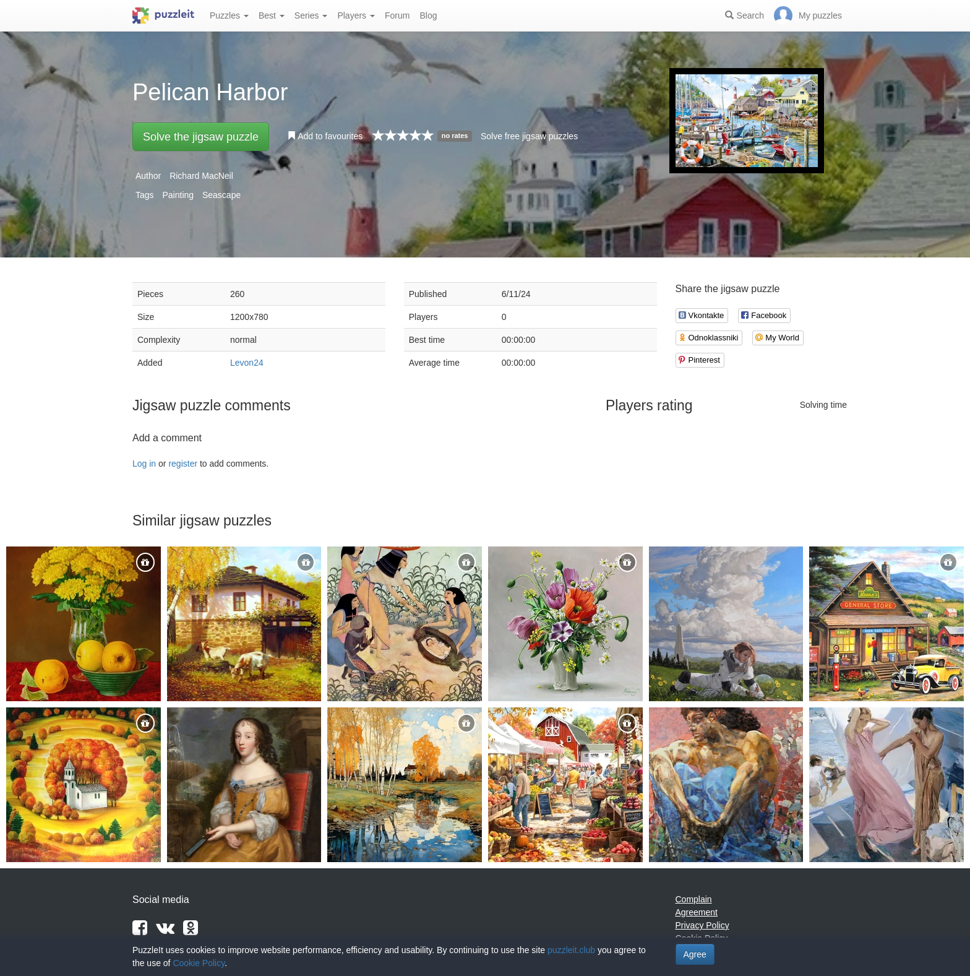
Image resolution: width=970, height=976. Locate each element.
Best (272, 15)
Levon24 (247, 363)
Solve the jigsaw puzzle (201, 137)
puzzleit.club (571, 950)
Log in (144, 464)
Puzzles (229, 15)
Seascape (221, 195)
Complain (694, 899)
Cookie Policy (199, 963)
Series (311, 15)
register (182, 464)
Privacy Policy (702, 925)
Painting (178, 195)
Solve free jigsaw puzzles (529, 136)
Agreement (697, 912)
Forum (397, 15)
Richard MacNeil (201, 176)
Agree (695, 954)
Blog (428, 15)
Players (356, 15)
